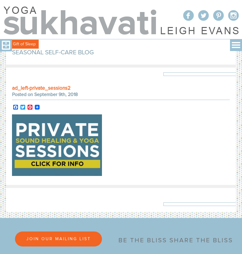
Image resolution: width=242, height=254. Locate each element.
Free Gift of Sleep (19, 44)
